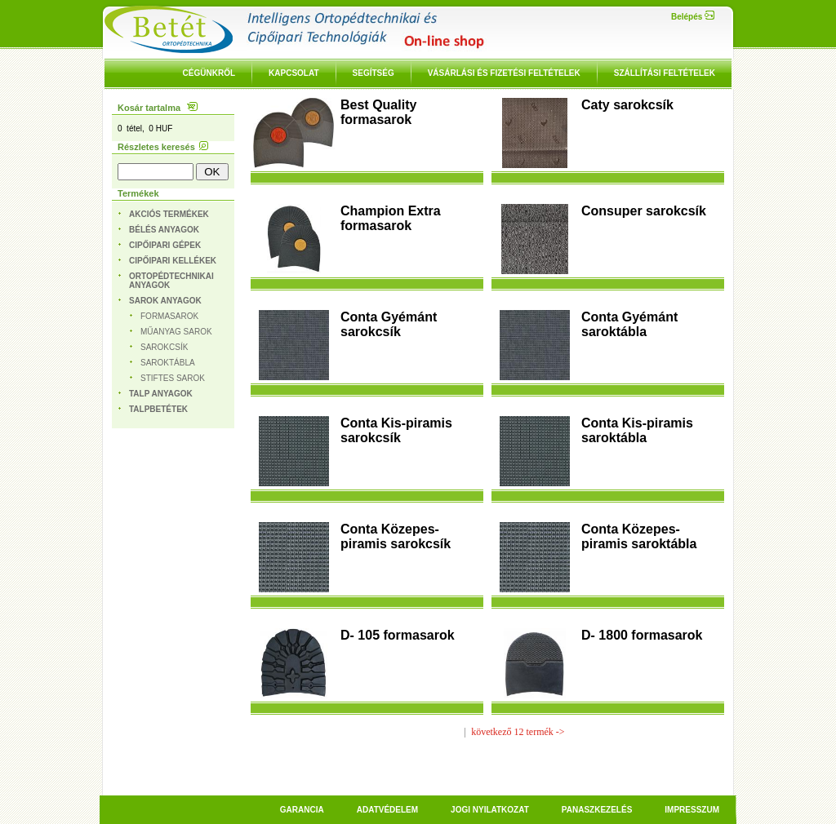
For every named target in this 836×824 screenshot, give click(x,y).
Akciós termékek (169, 214)
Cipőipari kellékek (172, 260)
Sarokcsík (164, 347)
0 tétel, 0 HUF (145, 128)
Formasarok (169, 316)
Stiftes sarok (172, 378)
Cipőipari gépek (165, 245)
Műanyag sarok (176, 331)
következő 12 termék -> (517, 732)
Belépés (692, 16)
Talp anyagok (161, 393)
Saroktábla (167, 362)
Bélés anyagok (164, 229)
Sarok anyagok (165, 300)
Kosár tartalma (158, 107)
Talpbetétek (158, 409)
